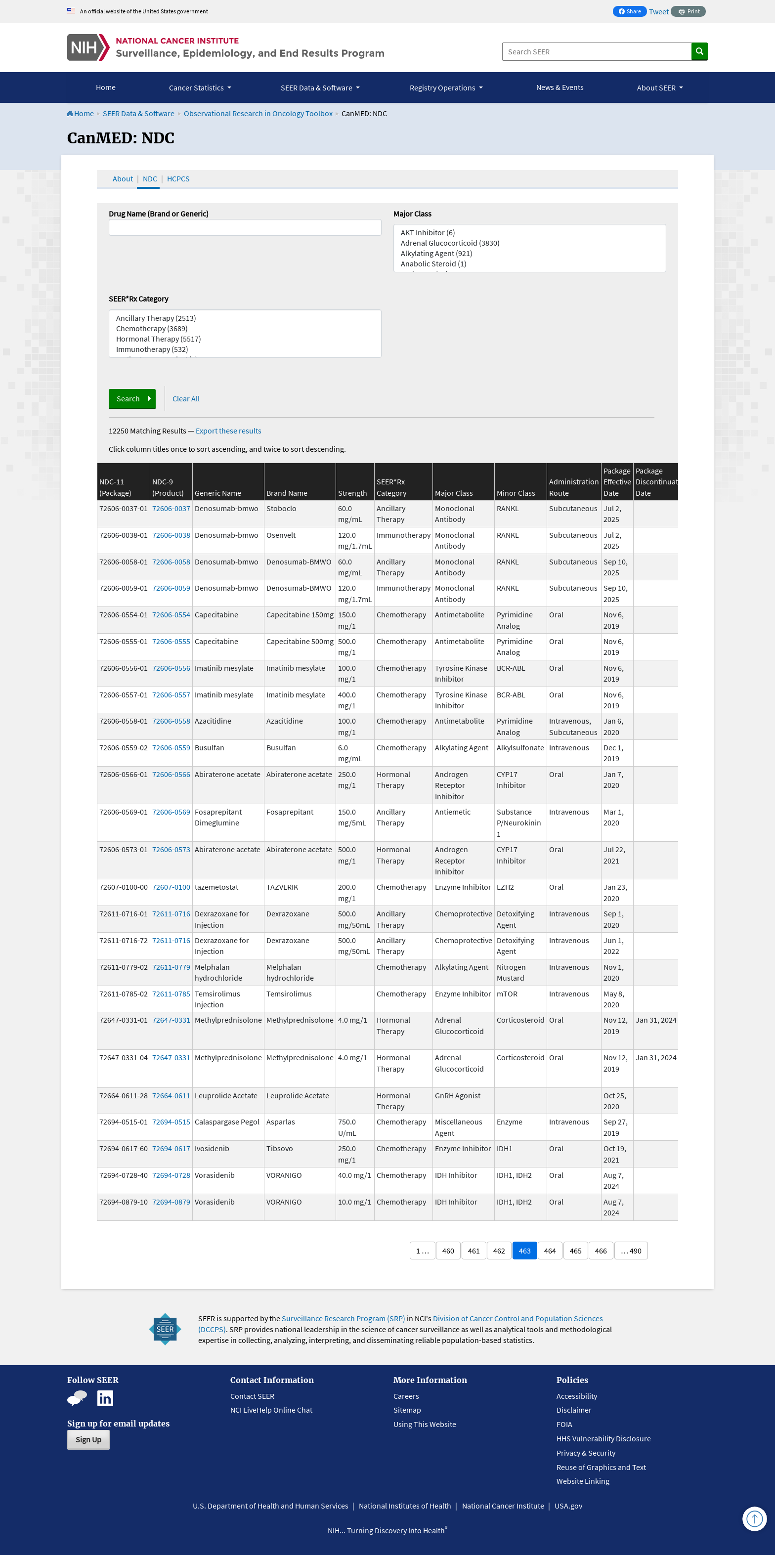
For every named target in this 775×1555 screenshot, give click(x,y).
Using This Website (424, 1424)
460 (448, 1250)
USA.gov (568, 1506)
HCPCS (178, 178)
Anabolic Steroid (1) (530, 264)
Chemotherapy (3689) (245, 328)
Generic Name (218, 493)
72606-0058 (171, 561)
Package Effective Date (617, 482)
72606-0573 (171, 849)
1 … (422, 1250)
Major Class (412, 213)
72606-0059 (171, 588)
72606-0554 (171, 614)
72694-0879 (171, 1202)
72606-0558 (171, 721)
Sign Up (88, 1439)
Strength (352, 493)
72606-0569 (171, 812)
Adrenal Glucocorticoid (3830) (530, 243)
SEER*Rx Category (138, 298)
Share (632, 12)
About (123, 178)
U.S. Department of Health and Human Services (270, 1506)
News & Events (560, 87)
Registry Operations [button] (443, 87)
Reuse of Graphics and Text (601, 1467)
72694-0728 (171, 1175)
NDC (150, 178)
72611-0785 (171, 993)
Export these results (228, 430)
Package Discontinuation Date (662, 482)
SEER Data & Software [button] (317, 87)
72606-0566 (171, 774)
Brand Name (286, 493)
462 (499, 1250)
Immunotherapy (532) (245, 349)
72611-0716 (171, 913)
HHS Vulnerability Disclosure (604, 1438)
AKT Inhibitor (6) (530, 232)
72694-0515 (171, 1121)
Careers (406, 1396)
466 (601, 1250)
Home (106, 87)
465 (576, 1250)
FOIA (564, 1424)
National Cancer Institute (503, 1506)
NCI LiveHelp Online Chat (271, 1410)
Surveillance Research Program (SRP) (343, 1318)
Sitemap (407, 1410)
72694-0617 (171, 1148)
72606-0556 (171, 668)
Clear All (186, 398)
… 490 (631, 1250)
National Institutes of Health (405, 1506)
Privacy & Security (586, 1453)
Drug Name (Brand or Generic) (159, 213)
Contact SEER (252, 1396)
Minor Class (516, 493)
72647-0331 (171, 1020)
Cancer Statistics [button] (197, 87)
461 (474, 1250)
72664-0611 (171, 1095)
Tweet (659, 11)
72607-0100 (171, 887)
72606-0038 (171, 535)
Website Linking (583, 1481)
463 (525, 1250)
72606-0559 (171, 747)
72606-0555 (171, 641)
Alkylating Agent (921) (530, 253)
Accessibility (577, 1396)
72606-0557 (171, 694)
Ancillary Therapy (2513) (245, 318)
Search (128, 398)
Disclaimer (574, 1410)
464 (550, 1250)
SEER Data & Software (138, 113)
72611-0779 (171, 967)
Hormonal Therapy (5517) (245, 339)
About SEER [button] (657, 87)
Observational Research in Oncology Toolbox (258, 113)
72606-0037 (171, 508)
